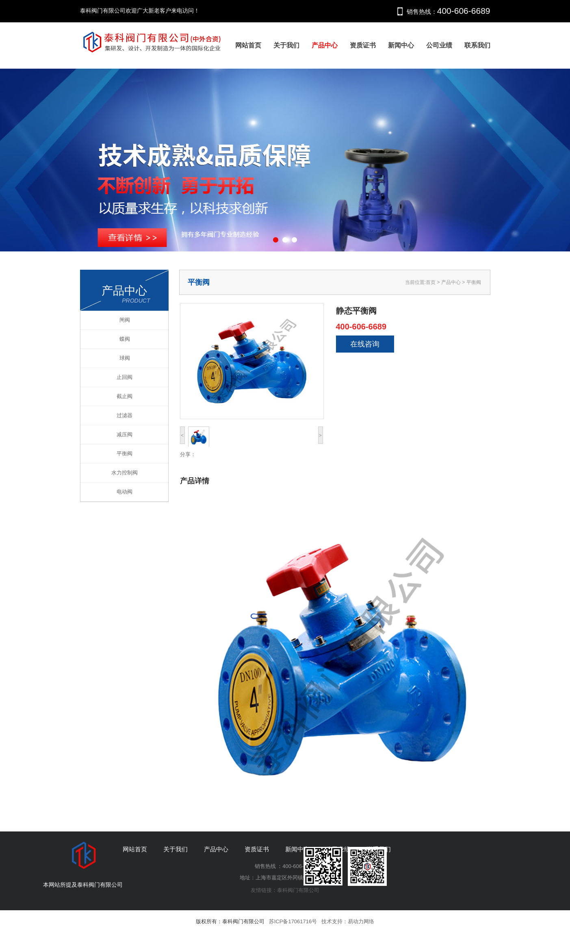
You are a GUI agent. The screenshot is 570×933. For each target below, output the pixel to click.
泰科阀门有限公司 (298, 890)
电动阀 (124, 492)
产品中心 (325, 45)
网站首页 (248, 45)
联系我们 (477, 45)
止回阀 (124, 377)
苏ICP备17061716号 (293, 921)
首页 (431, 282)
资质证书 (363, 45)
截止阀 (124, 396)
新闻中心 (401, 45)
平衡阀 (124, 453)
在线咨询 (364, 344)
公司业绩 (439, 45)
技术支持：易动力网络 (347, 921)
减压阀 (124, 434)
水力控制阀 (124, 473)
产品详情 (194, 481)
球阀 (124, 358)
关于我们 (286, 45)
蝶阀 (124, 339)
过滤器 (124, 415)
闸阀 (124, 320)
